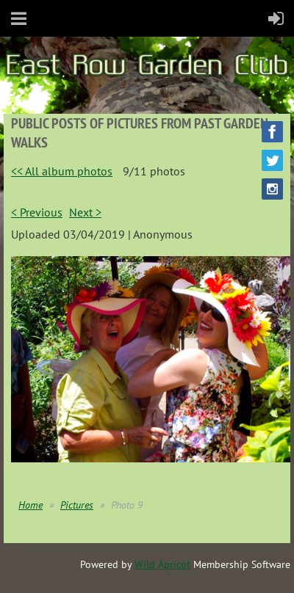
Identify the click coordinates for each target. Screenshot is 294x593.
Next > (85, 212)
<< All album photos (61, 171)
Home (30, 505)
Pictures (76, 505)
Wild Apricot (162, 564)
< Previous (36, 212)
